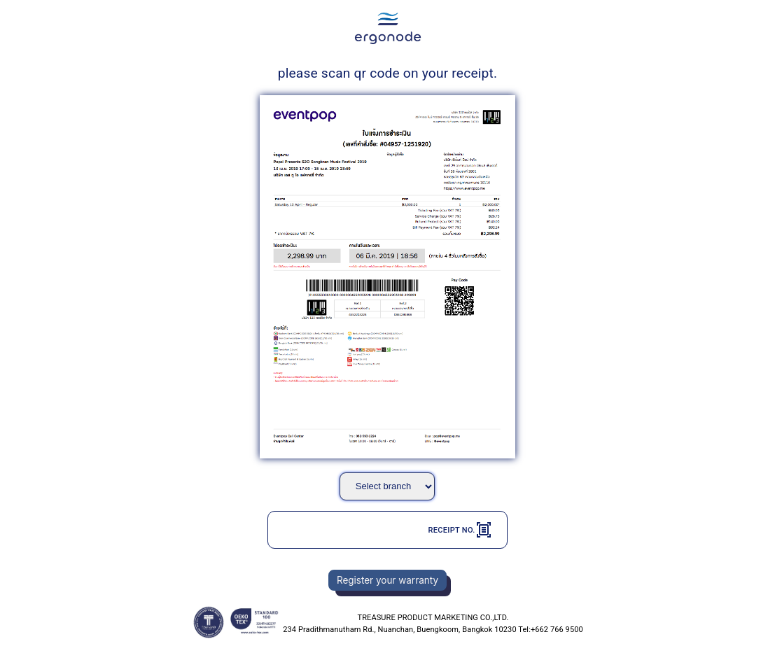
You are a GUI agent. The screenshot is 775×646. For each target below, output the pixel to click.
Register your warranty (387, 580)
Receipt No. (459, 529)
